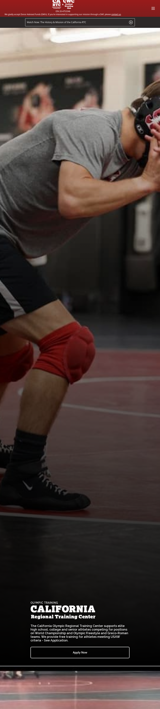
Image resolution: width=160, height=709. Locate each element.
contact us (116, 14)
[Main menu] (153, 8)
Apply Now (80, 652)
